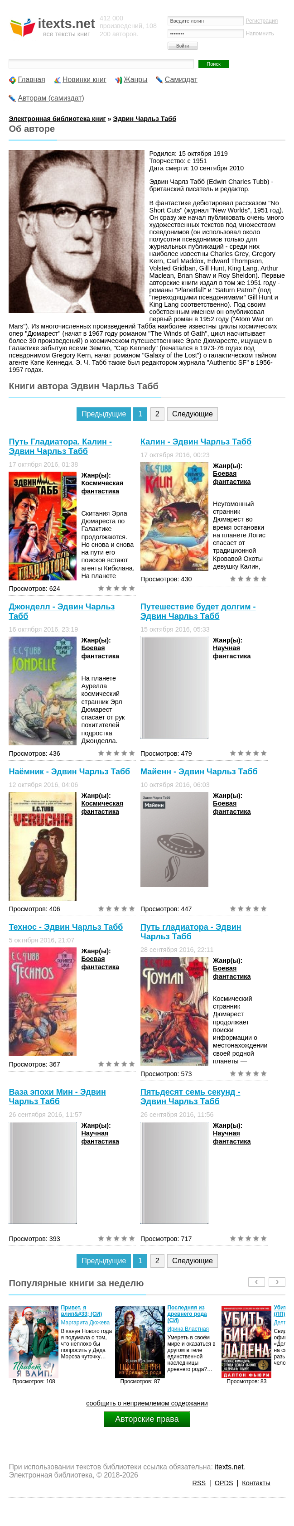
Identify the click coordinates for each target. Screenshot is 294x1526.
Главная (31, 79)
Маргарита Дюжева (85, 1322)
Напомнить (260, 33)
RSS (199, 1483)
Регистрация (262, 21)
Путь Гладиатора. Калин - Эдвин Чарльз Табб (60, 446)
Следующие (192, 414)
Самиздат (181, 79)
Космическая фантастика (102, 486)
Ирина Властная (188, 1329)
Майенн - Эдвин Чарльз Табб (199, 771)
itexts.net (229, 1467)
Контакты (256, 1483)
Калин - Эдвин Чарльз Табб (195, 441)
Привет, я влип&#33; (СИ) (81, 1310)
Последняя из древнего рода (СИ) (187, 1313)
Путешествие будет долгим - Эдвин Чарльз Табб (197, 611)
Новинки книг (84, 79)
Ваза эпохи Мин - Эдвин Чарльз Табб (57, 1096)
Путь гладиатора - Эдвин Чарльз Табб (190, 931)
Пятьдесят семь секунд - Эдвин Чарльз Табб (190, 1096)
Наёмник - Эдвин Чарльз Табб (69, 771)
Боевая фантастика (232, 477)
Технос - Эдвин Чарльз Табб (66, 927)
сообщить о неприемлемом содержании (147, 1403)
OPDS (224, 1483)
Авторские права (146, 1419)
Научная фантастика (232, 651)
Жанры (136, 79)
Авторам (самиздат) (51, 98)
